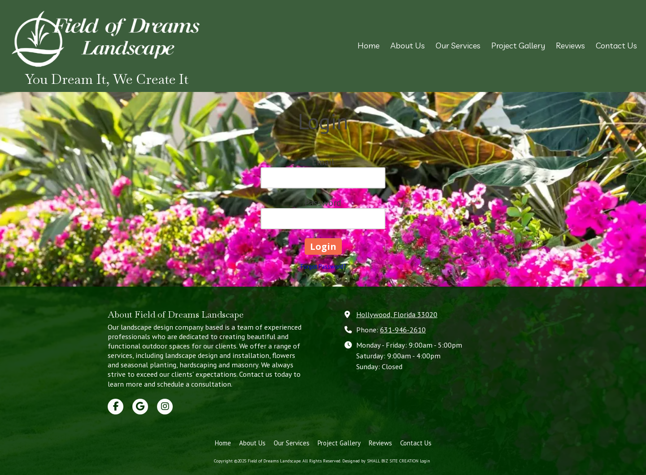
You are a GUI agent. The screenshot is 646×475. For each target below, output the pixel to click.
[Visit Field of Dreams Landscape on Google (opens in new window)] (140, 406)
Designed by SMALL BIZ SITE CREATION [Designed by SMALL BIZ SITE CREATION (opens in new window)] (380, 461)
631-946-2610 (403, 329)
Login (425, 461)
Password (323, 203)
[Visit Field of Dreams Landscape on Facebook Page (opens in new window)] (115, 406)
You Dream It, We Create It (106, 79)
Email (323, 162)
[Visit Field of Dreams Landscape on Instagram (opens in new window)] (165, 406)
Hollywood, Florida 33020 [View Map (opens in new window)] (396, 314)
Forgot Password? (323, 266)
